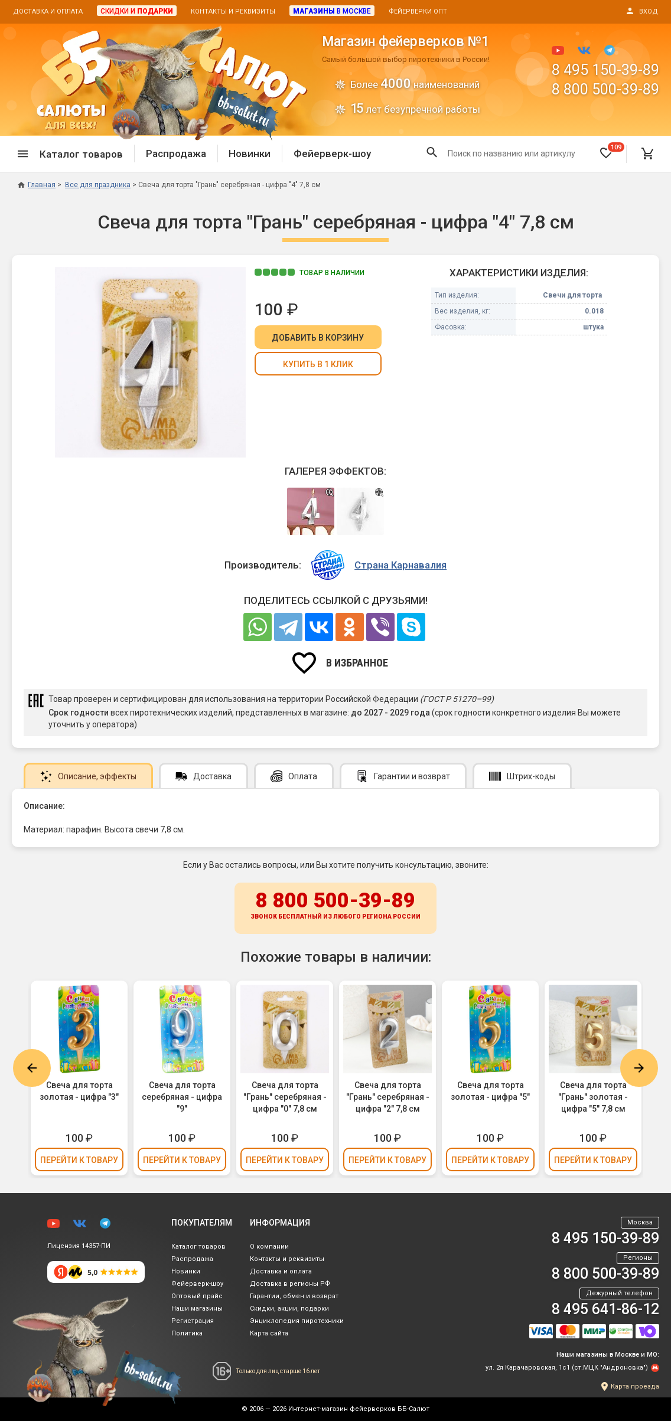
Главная (37, 185)
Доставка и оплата (48, 11)
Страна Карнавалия (400, 565)
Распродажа (176, 153)
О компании (269, 1246)
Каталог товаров (198, 1246)
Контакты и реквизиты (233, 11)
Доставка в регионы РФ (290, 1284)
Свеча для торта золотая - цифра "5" (490, 1091)
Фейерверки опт (418, 11)
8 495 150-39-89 (605, 70)
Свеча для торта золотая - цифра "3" (79, 1091)
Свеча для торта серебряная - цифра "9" (182, 1096)
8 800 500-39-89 (605, 89)
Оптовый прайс (197, 1296)
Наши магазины (197, 1308)
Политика (187, 1333)
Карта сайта (269, 1333)
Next (639, 1068)
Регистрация (192, 1321)
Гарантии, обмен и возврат (294, 1296)
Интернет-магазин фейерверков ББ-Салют (358, 1409)
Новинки (250, 153)
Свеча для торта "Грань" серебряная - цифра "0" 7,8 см (285, 1096)
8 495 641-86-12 (605, 1309)
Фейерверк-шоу (332, 153)
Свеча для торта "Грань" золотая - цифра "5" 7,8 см (593, 1096)
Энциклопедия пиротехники (297, 1321)
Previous (32, 1068)
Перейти (79, 1160)
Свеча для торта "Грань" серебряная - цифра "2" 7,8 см (387, 1096)
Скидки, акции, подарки (289, 1308)
